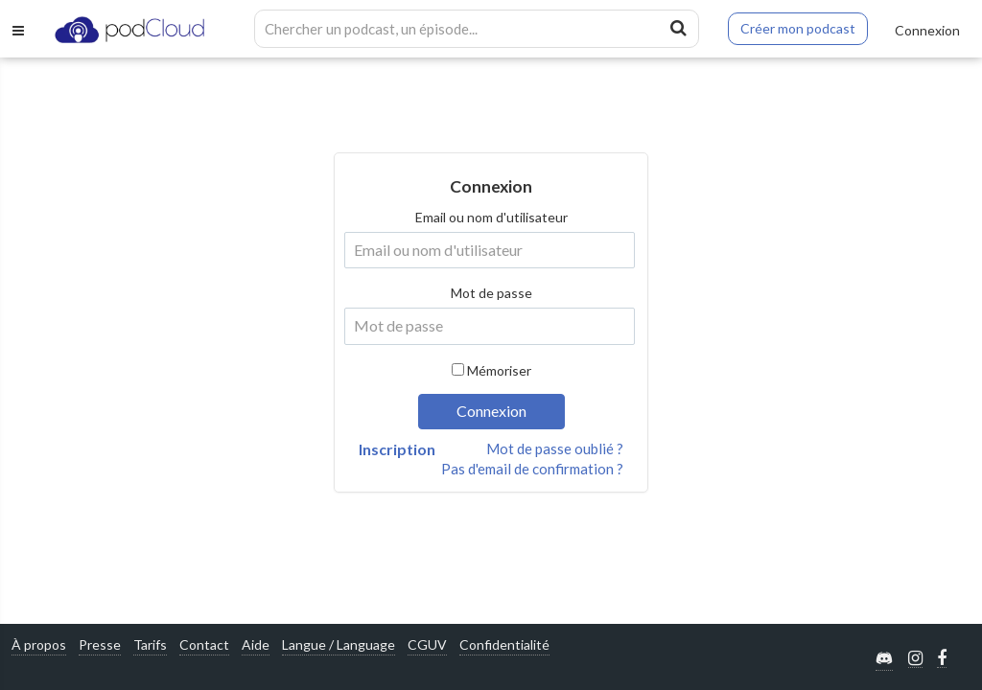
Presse (100, 644)
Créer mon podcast (797, 28)
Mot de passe (491, 293)
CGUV (427, 644)
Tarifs (150, 644)
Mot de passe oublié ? (554, 448)
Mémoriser (499, 370)
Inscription (397, 449)
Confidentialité (504, 644)
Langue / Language (338, 644)
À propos (39, 644)
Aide (255, 644)
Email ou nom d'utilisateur (491, 217)
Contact (204, 644)
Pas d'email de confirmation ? (532, 468)
